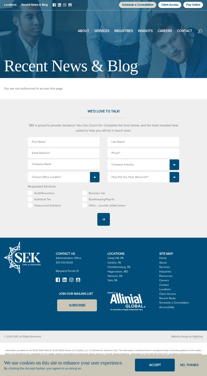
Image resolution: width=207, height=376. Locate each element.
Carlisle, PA (114, 263)
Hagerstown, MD (117, 272)
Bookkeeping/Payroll (101, 199)
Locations (10, 5)
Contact (184, 30)
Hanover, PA (114, 276)
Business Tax (97, 193)
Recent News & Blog (34, 5)
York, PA (112, 280)
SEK (24, 30)
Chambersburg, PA (118, 267)
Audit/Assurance (44, 193)
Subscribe (77, 305)
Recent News (167, 298)
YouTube (70, 6)
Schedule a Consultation (137, 5)
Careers (165, 30)
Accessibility (166, 307)
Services (101, 30)
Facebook (54, 6)
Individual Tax (42, 199)
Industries (123, 30)
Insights (145, 30)
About (83, 30)
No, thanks (189, 365)
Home (163, 258)
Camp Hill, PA (115, 258)
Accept (155, 365)
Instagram (64, 6)
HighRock (197, 336)
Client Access (169, 5)
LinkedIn (59, 6)
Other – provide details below (107, 205)
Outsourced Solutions (47, 205)
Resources (166, 276)
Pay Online (193, 5)
